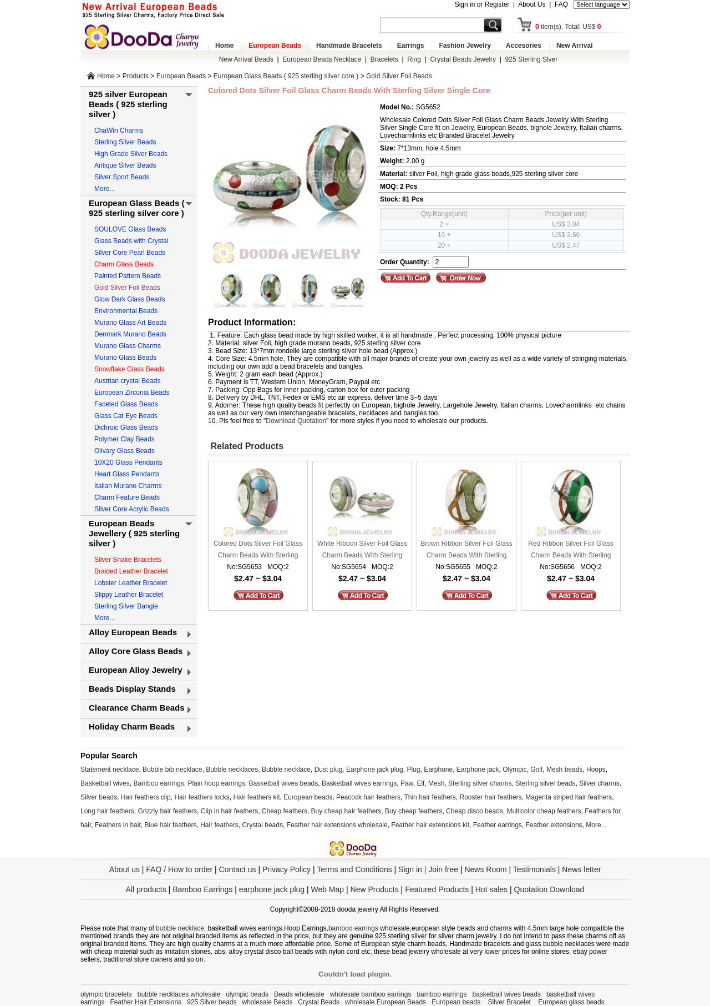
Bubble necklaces (232, 769)
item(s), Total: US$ (568, 27)
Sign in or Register (482, 4)
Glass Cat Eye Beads (126, 416)
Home (224, 45)
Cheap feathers (284, 811)
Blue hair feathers (170, 825)
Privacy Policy (286, 869)
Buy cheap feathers (413, 811)
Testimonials (534, 869)
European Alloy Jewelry (135, 670)
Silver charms (599, 783)
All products (146, 889)
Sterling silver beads (545, 783)
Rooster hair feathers (491, 797)
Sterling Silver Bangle (126, 606)
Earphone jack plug (374, 769)
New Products (375, 889)
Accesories (523, 45)
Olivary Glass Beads (124, 451)
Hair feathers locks (201, 797)
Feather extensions (554, 825)
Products (136, 76)
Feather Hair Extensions (145, 1002)
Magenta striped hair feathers (568, 797)
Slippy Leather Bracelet (128, 594)
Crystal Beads (318, 1002)
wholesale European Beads (385, 1002)
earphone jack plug (272, 889)
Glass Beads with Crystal (131, 241)
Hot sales (491, 889)
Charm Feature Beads (127, 497)
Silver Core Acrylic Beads (131, 509)
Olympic (514, 769)
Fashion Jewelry (464, 45)
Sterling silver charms (480, 783)
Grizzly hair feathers (167, 811)
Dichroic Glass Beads (126, 427)
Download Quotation (296, 421)
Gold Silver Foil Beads (399, 76)
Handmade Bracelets (349, 45)
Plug (413, 769)
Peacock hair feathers (368, 797)
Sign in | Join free (428, 869)
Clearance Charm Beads (137, 707)
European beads (307, 797)
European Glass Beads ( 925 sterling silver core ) (286, 76)
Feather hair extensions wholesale (337, 825)
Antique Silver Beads (125, 165)
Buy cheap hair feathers (346, 811)
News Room (486, 869)
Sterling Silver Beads (125, 142)
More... (104, 189)
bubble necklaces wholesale (179, 994)
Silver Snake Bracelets (127, 560)
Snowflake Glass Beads (129, 369)
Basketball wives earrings (359, 783)
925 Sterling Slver (531, 59)
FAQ (561, 4)
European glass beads (571, 1002)
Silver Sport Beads (121, 177)
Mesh (436, 783)
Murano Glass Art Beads (130, 322)
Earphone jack (478, 769)
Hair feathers (219, 825)
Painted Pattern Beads (127, 276)
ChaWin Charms (118, 130)
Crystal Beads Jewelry (463, 59)
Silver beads (98, 797)
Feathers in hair (118, 825)
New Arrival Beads (246, 59)
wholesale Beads (267, 1002)
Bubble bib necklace (172, 769)
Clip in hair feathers (229, 811)
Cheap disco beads (474, 811)
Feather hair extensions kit (430, 825)
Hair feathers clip (146, 797)
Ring (414, 59)
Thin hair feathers (429, 797)
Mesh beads (564, 769)
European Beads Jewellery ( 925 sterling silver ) (134, 533)
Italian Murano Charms (127, 486)
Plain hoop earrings (216, 783)
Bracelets (384, 59)
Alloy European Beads (133, 632)
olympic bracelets (106, 994)
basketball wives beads (507, 994)
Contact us (237, 869)
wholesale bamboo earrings (371, 994)
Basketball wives (105, 783)
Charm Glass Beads (124, 264)
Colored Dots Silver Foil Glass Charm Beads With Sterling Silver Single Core (258, 550)
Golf (536, 769)
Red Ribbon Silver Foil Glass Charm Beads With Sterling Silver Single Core (570, 550)
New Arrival (574, 45)
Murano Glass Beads (125, 357)
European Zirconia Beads (131, 392)
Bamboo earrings (158, 783)
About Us (531, 4)
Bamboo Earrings (202, 889)
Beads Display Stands (132, 688)
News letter (581, 869)
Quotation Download (549, 889)
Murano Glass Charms (127, 346)
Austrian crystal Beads (127, 381)
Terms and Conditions (354, 869)
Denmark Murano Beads (130, 334)
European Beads (274, 45)
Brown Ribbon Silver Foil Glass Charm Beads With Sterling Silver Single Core (466, 550)
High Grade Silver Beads (131, 154)
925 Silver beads (211, 1002)
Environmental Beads (126, 311)
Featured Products (437, 889)
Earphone (438, 769)
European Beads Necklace (321, 59)
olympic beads (247, 994)
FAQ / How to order (179, 869)
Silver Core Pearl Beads (129, 252)
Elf (420, 783)
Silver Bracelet (510, 1002)
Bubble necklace (286, 769)
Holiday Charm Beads (132, 726)
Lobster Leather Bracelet (130, 583)
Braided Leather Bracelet (131, 571)
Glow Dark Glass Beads (129, 299)
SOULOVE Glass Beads (130, 229)
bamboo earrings (353, 928)
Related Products (245, 446)
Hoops (596, 769)
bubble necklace (180, 928)
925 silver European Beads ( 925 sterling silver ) (128, 104)
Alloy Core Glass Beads (135, 651)
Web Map (327, 889)
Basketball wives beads (283, 783)
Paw (406, 783)
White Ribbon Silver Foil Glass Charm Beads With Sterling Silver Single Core (362, 550)
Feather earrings (497, 825)
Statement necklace (109, 769)
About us (124, 869)
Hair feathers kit (256, 797)
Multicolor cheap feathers (544, 811)
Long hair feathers (107, 811)
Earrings (410, 45)
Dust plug (329, 769)
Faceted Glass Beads (126, 404)
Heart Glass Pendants (126, 474)
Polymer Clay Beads (124, 439)
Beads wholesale (299, 994)
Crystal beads (262, 825)
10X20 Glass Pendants (128, 462)
